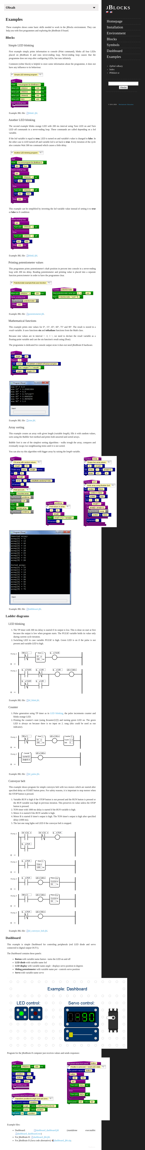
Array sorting (16, 427)
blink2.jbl (33, 255)
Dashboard (13, 938)
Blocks (10, 37)
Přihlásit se (114, 73)
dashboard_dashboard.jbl (47, 1130)
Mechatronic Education (126, 104)
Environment (116, 33)
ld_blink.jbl (34, 700)
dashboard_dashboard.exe (29, 1133)
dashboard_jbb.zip (62, 1140)
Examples (14, 19)
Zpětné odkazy (116, 66)
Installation (115, 27)
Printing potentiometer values (25, 262)
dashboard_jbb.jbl (41, 1137)
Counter (13, 707)
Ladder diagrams (17, 616)
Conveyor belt (16, 781)
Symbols (113, 45)
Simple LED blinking (21, 45)
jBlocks (118, 7)
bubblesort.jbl (35, 609)
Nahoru (91, 1147)
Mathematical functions (22, 320)
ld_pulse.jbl (34, 774)
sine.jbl (32, 420)
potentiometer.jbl (36, 314)
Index (111, 69)
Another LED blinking (21, 119)
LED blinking (16, 623)
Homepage (114, 21)
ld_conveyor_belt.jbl (38, 931)
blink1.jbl (33, 113)
